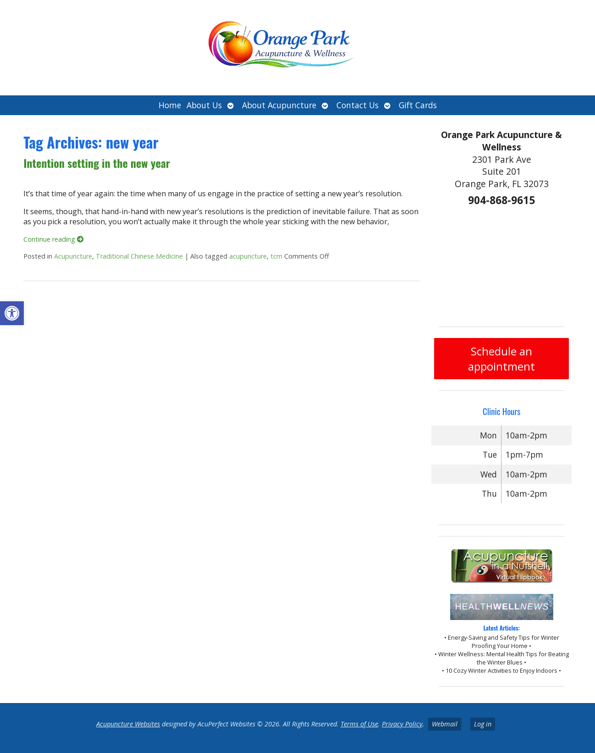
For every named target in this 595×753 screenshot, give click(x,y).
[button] (12, 313)
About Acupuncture (279, 105)
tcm (276, 256)
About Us (204, 105)
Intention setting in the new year (96, 163)
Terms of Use (359, 724)
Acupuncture (73, 256)
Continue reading (53, 239)
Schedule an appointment (501, 358)
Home (170, 105)
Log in (482, 724)
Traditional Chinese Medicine (139, 256)
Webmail (444, 724)
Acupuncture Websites (128, 724)
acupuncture (248, 256)
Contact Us (357, 105)
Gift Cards (418, 105)
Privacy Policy (402, 724)
